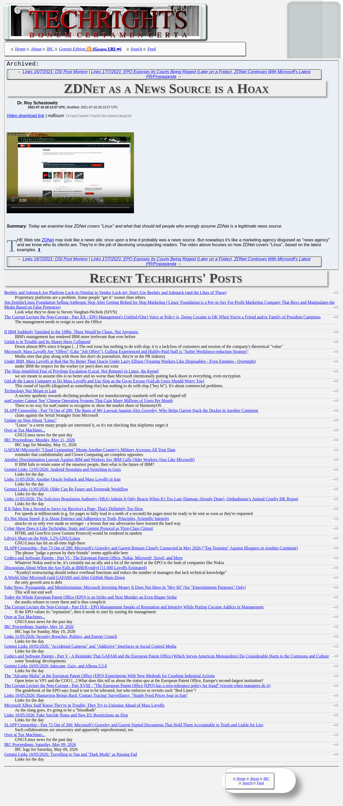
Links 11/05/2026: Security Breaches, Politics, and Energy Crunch (60, 638)
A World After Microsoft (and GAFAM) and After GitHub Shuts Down (64, 579)
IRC (50, 49)
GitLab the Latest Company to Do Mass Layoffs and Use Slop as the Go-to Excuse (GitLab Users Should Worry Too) (104, 382)
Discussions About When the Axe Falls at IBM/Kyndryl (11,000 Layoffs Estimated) (75, 569)
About (36, 49)
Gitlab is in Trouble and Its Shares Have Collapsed (47, 343)
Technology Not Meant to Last (30, 392)
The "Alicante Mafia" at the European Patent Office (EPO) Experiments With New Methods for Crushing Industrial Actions (109, 677)
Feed (151, 49)
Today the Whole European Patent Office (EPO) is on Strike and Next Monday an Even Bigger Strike (90, 598)
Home (20, 49)
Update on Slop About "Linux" (30, 421)
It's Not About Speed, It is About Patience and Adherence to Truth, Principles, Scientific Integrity (86, 520)
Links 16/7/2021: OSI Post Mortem (55, 73)
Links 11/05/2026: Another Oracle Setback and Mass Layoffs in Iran (62, 480)
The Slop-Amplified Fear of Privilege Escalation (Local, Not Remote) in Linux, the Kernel (81, 372)
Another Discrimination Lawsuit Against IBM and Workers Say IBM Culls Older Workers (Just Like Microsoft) (99, 461)
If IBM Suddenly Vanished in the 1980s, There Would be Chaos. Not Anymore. (71, 333)
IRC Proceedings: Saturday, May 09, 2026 (40, 746)
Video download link (25, 117)
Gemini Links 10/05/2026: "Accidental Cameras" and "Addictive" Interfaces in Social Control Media (90, 647)
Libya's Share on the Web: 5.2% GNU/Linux (42, 539)
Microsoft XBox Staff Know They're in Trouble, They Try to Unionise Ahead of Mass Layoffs (84, 706)
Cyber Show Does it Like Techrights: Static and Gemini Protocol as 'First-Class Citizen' (79, 529)
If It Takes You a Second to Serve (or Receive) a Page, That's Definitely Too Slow (73, 510)
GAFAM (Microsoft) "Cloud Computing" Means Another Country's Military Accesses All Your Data (89, 451)
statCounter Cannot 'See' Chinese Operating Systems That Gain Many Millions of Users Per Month (88, 402)
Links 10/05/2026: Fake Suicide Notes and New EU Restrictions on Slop (66, 716)
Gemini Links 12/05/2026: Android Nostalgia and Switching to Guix (62, 470)
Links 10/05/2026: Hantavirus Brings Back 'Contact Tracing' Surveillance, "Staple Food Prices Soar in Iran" (96, 696)
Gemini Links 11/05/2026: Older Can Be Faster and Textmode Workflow (66, 490)
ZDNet (48, 241)
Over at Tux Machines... (24, 431)
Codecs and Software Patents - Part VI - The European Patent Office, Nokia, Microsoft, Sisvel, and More (93, 559)
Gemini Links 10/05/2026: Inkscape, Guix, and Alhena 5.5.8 (55, 667)
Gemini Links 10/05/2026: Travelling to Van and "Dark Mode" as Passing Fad (70, 755)
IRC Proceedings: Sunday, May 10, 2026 (39, 628)
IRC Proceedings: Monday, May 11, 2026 (39, 441)
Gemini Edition (72, 49)
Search (136, 49)
